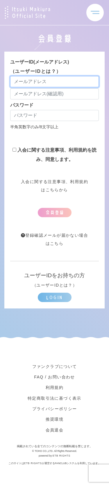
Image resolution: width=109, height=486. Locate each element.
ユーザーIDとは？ (35, 71)
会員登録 (54, 212)
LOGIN (54, 297)
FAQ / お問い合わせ (54, 377)
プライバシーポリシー (54, 409)
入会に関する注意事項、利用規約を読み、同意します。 (54, 155)
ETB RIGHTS (61, 455)
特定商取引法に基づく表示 (54, 398)
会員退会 (55, 430)
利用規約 (55, 387)
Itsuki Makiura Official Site (31, 12)
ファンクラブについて (54, 366)
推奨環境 (55, 419)
